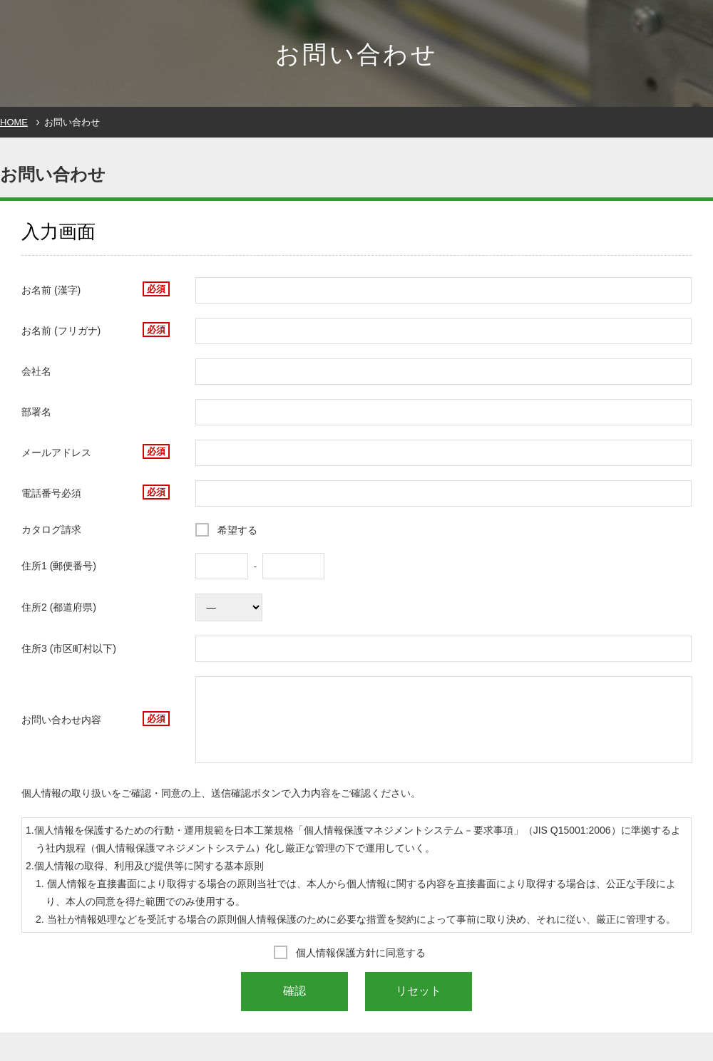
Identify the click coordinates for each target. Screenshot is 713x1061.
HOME (14, 122)
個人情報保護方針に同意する (361, 953)
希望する (237, 530)
